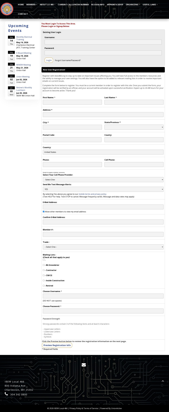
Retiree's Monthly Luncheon (24, 88)
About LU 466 (47, 4)
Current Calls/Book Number (73, 4)
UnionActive (116, 408)
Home (21, 4)
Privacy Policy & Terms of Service (83, 408)
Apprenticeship (115, 4)
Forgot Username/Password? (68, 60)
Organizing (133, 4)
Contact (23, 14)
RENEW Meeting (23, 65)
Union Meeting (23, 76)
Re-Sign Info (97, 4)
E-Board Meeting (23, 53)
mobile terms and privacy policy (92, 194)
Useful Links (150, 4)
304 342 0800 (18, 394)
